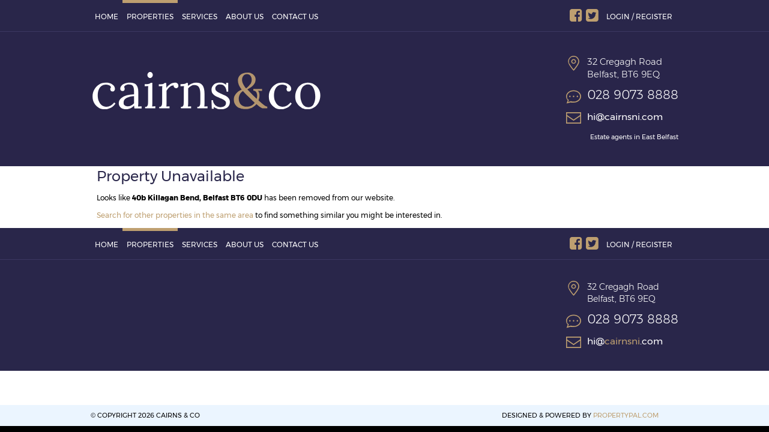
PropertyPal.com (626, 415)
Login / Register (639, 16)
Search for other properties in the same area (175, 215)
